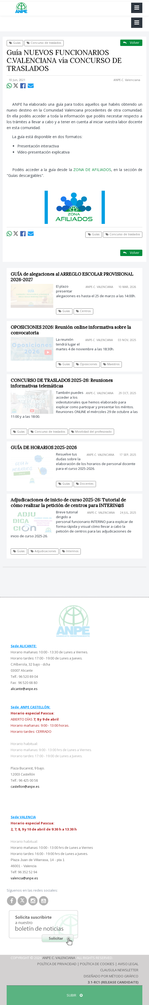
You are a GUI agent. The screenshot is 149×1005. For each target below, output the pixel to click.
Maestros (111, 364)
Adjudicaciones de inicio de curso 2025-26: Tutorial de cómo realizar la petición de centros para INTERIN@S (68, 502)
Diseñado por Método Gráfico (111, 976)
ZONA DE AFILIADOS (92, 169)
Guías (15, 43)
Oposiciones (86, 364)
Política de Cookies (97, 963)
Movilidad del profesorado (91, 431)
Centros (83, 311)
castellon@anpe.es (25, 786)
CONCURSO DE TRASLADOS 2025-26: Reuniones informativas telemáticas (62, 383)
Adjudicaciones (43, 551)
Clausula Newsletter (119, 970)
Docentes (84, 484)
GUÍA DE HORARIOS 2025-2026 (44, 447)
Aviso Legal (128, 963)
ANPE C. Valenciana (58, 957)
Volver (131, 42)
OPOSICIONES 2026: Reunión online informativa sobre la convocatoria (71, 330)
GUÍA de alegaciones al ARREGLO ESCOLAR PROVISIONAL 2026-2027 (72, 277)
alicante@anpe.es (24, 689)
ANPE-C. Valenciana (127, 80)
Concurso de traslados (44, 43)
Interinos (70, 551)
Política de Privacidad (56, 963)
